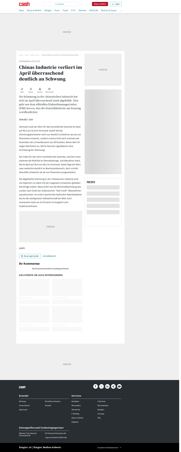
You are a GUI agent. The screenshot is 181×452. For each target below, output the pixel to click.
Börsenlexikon (102, 405)
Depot (100, 4)
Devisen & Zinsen (108, 10)
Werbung (22, 401)
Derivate (82, 10)
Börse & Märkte (34, 10)
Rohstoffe (93, 10)
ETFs (73, 10)
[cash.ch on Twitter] (101, 386)
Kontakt (48, 405)
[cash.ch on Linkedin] (107, 386)
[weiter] (121, 11)
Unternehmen (24, 405)
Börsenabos (76, 405)
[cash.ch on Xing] (113, 386)
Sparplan (100, 409)
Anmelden (75, 401)
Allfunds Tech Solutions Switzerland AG (28, 434)
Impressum (23, 409)
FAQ (99, 418)
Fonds (65, 10)
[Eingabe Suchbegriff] (61, 4)
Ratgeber (75, 422)
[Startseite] (24, 4)
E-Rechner (101, 401)
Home (21, 55)
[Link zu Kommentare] (49, 90)
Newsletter (76, 409)
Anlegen (48, 10)
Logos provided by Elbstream (56, 437)
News (21, 10)
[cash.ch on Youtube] (119, 386)
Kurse (57, 10)
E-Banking (75, 414)
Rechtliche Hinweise (52, 401)
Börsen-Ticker (35, 55)
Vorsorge (100, 414)
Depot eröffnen (77, 418)
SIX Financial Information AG (55, 433)
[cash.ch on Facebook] (95, 386)
